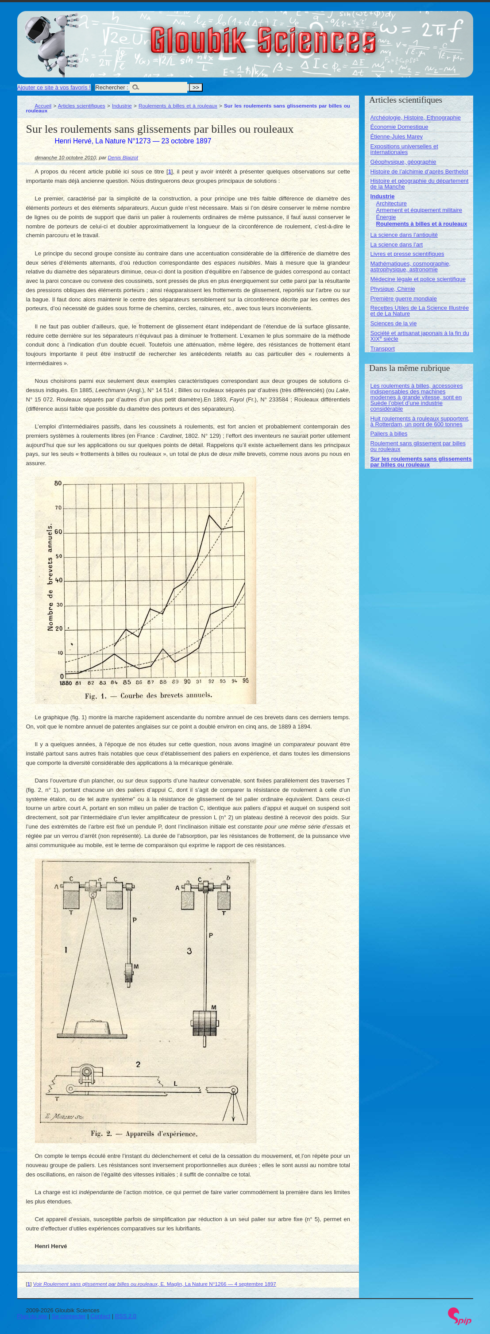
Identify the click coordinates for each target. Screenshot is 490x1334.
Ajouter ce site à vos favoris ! (54, 87)
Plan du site (32, 1316)
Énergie (386, 217)
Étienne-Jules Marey (396, 136)
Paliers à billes (389, 433)
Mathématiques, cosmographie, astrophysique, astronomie (410, 266)
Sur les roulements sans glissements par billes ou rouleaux (421, 461)
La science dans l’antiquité (404, 234)
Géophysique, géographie (403, 161)
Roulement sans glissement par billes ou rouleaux (418, 446)
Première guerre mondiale (403, 298)
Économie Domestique (399, 126)
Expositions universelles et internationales (404, 149)
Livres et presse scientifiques (407, 254)
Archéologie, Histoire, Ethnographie (415, 117)
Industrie (122, 105)
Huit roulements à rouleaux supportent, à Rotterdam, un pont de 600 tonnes (420, 421)
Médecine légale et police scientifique (418, 279)
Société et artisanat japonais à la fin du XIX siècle (419, 336)
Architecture (391, 203)
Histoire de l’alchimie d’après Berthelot (419, 171)
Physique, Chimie (392, 288)
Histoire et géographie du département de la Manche (419, 183)
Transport (382, 348)
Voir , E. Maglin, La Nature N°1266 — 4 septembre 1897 (154, 1284)
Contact (100, 1316)
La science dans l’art (396, 244)
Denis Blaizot (123, 157)
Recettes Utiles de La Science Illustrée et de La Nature (419, 311)
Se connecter (69, 1316)
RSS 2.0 (125, 1316)
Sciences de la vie (393, 323)
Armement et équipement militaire (419, 210)
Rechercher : (111, 87)
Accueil (43, 105)
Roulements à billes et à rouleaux (178, 105)
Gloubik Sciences (313, 34)
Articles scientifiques (81, 105)
